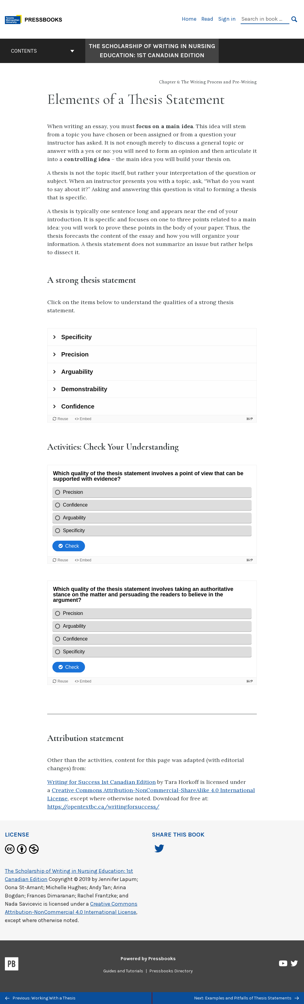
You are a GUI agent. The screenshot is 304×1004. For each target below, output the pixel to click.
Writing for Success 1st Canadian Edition (101, 781)
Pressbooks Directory (171, 971)
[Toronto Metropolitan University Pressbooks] (35, 19)
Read (207, 19)
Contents (42, 50)
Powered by (148, 958)
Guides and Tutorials (123, 971)
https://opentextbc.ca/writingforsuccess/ (103, 806)
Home (189, 19)
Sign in (227, 19)
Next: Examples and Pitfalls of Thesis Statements (246, 998)
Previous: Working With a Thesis (40, 998)
